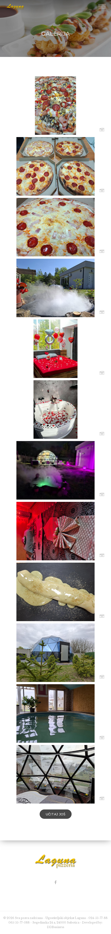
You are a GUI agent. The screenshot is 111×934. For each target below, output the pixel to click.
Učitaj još (56, 814)
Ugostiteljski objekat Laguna (65, 918)
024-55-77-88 (98, 918)
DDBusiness (55, 927)
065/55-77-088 (19, 922)
